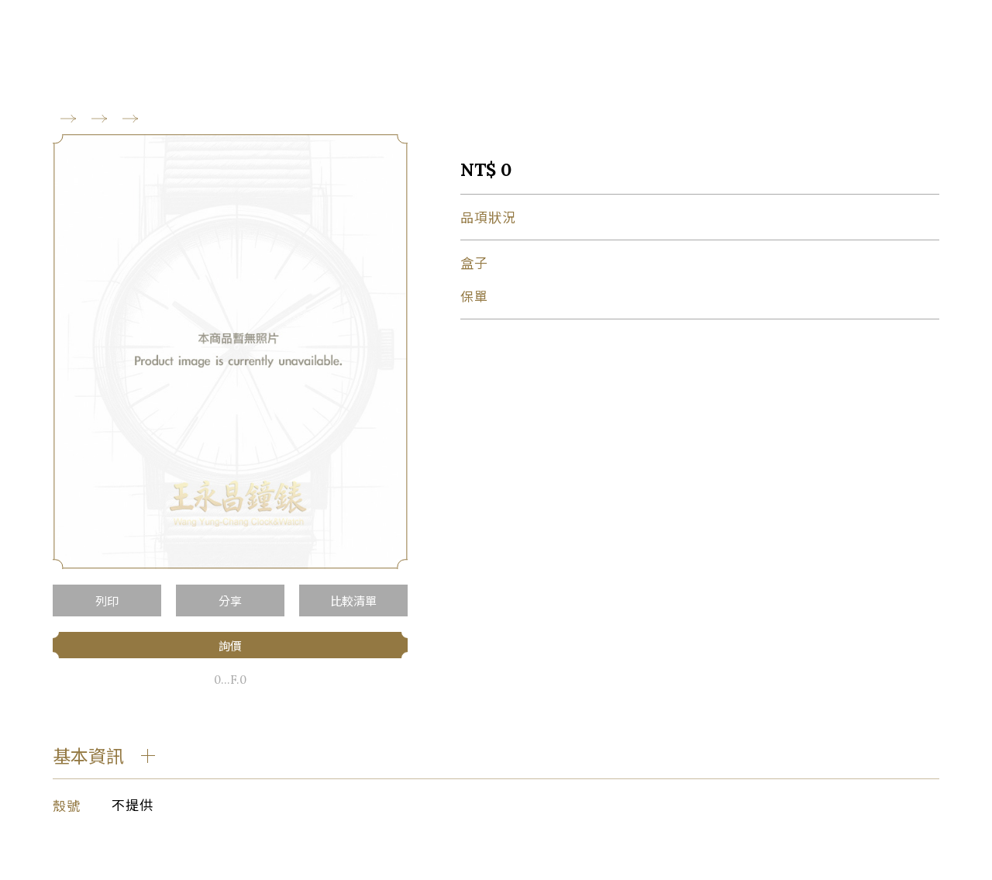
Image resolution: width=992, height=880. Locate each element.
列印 (107, 600)
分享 (230, 600)
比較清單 (353, 600)
